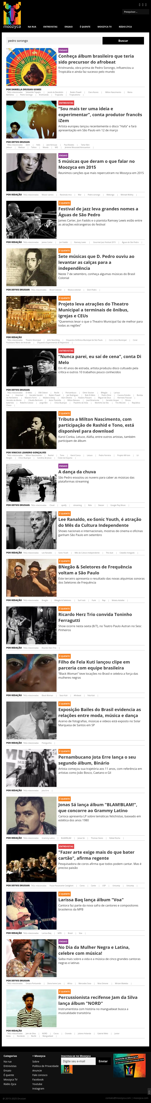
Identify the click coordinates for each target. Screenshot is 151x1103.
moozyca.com (140, 1098)
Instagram (38, 1088)
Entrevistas (50, 26)
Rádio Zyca (125, 26)
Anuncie (37, 1070)
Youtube (37, 1084)
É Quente (64, 203)
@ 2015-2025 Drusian (14, 1098)
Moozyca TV (10, 1079)
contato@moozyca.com (118, 1098)
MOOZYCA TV (104, 26)
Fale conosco (39, 1075)
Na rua (32, 26)
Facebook (37, 1079)
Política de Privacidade (45, 1066)
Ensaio (69, 26)
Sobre (35, 1061)
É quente (85, 26)
